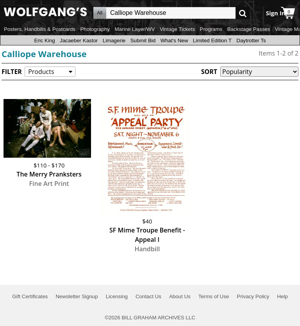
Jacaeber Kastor (79, 40)
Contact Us (148, 296)
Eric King (44, 40)
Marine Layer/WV (134, 29)
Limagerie (114, 40)
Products (41, 71)
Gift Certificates (30, 296)
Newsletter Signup (76, 296)
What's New (174, 40)
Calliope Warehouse (44, 54)
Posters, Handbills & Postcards (39, 29)
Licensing (117, 296)
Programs (211, 29)
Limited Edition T (212, 40)
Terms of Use (213, 296)
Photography (95, 29)
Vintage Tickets (177, 29)
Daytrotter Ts (251, 40)
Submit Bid (142, 40)
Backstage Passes (248, 29)
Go (243, 13)
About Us (180, 296)
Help (282, 296)
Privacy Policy (253, 296)
